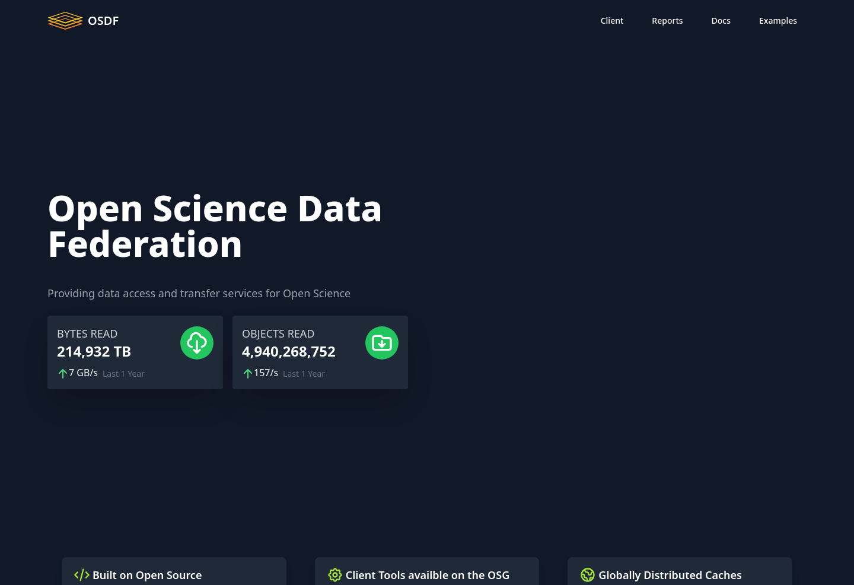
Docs (721, 20)
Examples (778, 20)
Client (612, 20)
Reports (667, 20)
